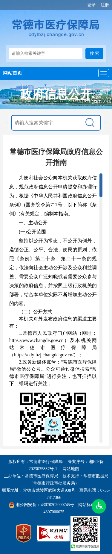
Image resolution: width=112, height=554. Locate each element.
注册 (105, 5)
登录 (91, 5)
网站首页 (12, 72)
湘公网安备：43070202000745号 (45, 504)
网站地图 (70, 469)
